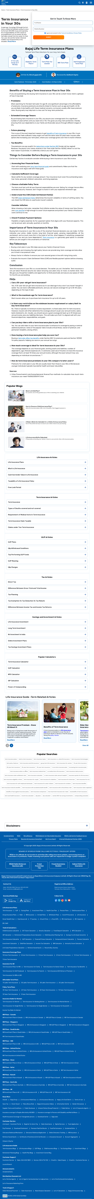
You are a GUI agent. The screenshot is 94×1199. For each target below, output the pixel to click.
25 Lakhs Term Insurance (66, 982)
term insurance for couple (31, 779)
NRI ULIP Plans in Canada (53, 1017)
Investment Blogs (80, 1148)
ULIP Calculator (27, 939)
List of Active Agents (9, 1179)
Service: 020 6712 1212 (41, 1160)
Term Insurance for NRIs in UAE (12, 975)
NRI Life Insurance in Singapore (36, 1025)
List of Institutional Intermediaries (62, 1179)
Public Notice (66, 1108)
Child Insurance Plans (78, 910)
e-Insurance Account (55, 1137)
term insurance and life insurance (29, 763)
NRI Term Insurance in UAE (66, 1044)
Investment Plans (37, 910)
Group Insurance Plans (9, 915)
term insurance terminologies (80, 759)
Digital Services (60, 1124)
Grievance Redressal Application (36, 1132)
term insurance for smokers (63, 783)
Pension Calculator (83, 939)
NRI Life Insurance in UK (29, 1092)
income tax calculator (28, 795)
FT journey (33, 919)
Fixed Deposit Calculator (61, 930)
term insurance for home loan (66, 779)
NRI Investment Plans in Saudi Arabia (14, 1032)
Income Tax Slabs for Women (12, 1010)
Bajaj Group (13, 1099)
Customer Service (8, 1160)
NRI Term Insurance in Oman (70, 1063)
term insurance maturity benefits (11, 787)
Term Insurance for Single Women (36, 1006)
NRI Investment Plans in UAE (11, 1044)
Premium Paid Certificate (39, 1128)
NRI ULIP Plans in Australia (56, 1085)
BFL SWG (5, 923)
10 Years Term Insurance (10, 994)
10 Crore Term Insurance (10, 955)
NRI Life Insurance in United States (40, 1051)
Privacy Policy (13, 839)
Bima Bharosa (28, 836)
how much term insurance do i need (58, 791)
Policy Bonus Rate (28, 1104)
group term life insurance (48, 763)
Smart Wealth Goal (8, 919)
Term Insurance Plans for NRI (12, 967)
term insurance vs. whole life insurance (59, 759)
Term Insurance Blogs (9, 1148)
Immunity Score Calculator (73, 943)
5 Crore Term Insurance (28, 955)
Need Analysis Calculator (43, 1191)
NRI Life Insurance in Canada (34, 1017)
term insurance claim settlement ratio (15, 775)
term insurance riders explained (82, 787)
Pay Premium (7, 1128)
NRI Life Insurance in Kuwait (33, 1077)
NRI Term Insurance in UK (62, 1092)
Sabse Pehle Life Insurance (78, 865)
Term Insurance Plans (12, 10)
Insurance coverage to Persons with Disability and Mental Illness (57, 1112)
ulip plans (38, 795)
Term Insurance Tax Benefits (76, 967)
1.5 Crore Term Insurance (81, 955)
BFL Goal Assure (67, 919)
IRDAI (18, 836)
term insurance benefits (79, 783)
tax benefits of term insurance (78, 791)
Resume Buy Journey (51, 948)
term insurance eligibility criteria (13, 779)
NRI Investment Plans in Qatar (12, 1070)
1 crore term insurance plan (59, 767)
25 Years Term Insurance (29, 990)
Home (3, 10)
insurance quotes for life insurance (78, 775)
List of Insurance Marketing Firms (13, 1183)
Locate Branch (7, 1164)
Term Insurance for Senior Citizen (53, 967)
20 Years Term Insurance (47, 990)
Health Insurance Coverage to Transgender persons (19, 1117)
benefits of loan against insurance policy (17, 791)
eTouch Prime (44, 919)
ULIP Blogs (38, 1148)
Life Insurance (81, 915)
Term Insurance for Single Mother (13, 1006)
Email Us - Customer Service (78, 1160)
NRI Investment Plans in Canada (12, 1017)
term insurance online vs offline (19, 771)
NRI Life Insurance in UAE (31, 1044)
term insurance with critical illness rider (60, 787)
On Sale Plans (41, 915)
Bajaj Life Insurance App (75, 1191)
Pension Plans (64, 910)
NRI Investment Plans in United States (15, 1051)
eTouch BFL (55, 919)
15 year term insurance (80, 763)
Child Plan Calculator (26, 943)
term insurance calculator (35, 775)
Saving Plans (25, 910)
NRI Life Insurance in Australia (35, 1085)
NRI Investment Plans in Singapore (13, 1025)
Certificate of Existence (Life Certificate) (33, 1137)
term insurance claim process (74, 771)
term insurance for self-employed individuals (19, 783)
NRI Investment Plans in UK (11, 1092)
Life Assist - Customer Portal (12, 1124)
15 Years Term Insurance (66, 990)
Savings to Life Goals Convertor (76, 935)
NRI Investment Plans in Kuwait (12, 1077)
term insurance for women (64, 763)
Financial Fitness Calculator (43, 939)
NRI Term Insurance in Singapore (79, 1025)
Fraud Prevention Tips (39, 866)
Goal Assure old (22, 919)
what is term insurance (25, 759)
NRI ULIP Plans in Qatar (51, 1070)
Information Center (63, 1104)
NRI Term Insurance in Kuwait (72, 1077)
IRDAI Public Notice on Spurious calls (17, 865)
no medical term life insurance (55, 771)
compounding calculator (81, 795)
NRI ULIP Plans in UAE (48, 1044)
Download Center (43, 1117)
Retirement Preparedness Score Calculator (28, 935)
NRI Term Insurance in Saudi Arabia (13, 1036)
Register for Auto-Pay (31, 1124)
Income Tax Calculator (43, 943)
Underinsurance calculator (11, 930)
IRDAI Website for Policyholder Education (48, 836)
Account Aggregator (71, 1137)
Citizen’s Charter (8, 1141)
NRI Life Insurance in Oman (33, 1063)
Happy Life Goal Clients (64, 1099)
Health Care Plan (52, 910)
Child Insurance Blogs (50, 1148)
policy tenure (54, 735)
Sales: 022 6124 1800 (24, 1160)
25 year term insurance (28, 767)
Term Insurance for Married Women (58, 1001)
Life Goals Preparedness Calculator (14, 948)
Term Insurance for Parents (35, 971)
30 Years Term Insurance (10, 990)
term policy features (12, 763)
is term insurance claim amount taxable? (55, 775)
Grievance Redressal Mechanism (13, 1132)
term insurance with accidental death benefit (34, 787)
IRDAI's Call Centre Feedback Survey (75, 836)
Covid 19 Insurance (68, 915)
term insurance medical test (38, 771)
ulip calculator (47, 795)
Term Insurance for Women (11, 1001)
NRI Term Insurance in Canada (73, 1017)
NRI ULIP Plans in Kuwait (52, 1077)
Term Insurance (7, 910)
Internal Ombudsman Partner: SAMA (70, 839)
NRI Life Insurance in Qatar (32, 1070)
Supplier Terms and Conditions (12, 1108)
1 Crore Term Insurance (10, 959)
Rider (21, 915)
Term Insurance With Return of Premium (60, 971)
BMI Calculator (57, 943)
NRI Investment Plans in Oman (12, 1063)
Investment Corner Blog (43, 1153)
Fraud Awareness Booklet (58, 865)
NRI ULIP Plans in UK (46, 1092)
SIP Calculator (7, 935)
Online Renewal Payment (10, 1191)
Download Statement (21, 1128)
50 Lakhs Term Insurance (29, 982)
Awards (5, 1099)
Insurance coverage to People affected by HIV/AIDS (19, 1112)
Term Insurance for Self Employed (13, 971)
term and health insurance (12, 795)
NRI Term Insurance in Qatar (69, 1070)
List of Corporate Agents (80, 1108)
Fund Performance (56, 1128)
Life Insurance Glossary (46, 1099)
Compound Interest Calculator (64, 939)
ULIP (16, 910)
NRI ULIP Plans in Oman (51, 1063)
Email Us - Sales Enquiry (58, 1160)
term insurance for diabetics (48, 779)
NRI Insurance (30, 915)
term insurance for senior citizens (43, 783)
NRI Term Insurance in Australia (76, 1085)
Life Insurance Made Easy (28, 1099)
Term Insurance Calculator (11, 939)
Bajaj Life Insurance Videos (45, 1104)
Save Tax (5, 1104)
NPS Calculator (76, 930)
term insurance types (40, 759)
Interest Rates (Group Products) (48, 1108)
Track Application (73, 1124)
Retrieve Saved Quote (34, 948)
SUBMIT (48, 37)
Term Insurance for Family (32, 967)
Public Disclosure (30, 1108)
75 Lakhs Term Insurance (10, 982)
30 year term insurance (43, 767)
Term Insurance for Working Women (34, 1001)
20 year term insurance (13, 767)
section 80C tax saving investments (63, 795)
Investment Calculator (10, 943)
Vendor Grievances (78, 1104)
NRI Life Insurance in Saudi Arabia (39, 1032)
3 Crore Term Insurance (45, 955)
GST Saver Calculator (29, 930)
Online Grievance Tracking (57, 1132)
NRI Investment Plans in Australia (13, 1085)
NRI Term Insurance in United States (14, 1055)
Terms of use (79, 1099)
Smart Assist (16, 1104)
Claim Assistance (46, 1124)
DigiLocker (55, 1117)
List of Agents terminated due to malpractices (34, 1179)
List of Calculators (59, 1191)
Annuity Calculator (44, 930)
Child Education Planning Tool (54, 935)
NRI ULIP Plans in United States (64, 1051)
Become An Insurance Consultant (31, 839)
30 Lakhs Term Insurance (48, 982)
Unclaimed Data (9, 836)
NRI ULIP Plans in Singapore (57, 1025)
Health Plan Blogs (27, 1153)
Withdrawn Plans (54, 915)
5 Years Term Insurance (28, 994)
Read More (11, 740)
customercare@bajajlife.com (15, 889)
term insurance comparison (38, 791)
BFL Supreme (79, 919)
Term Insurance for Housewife (59, 1006)
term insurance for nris (83, 779)
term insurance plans (11, 759)
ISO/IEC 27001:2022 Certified (14, 1195)
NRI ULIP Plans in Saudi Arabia (61, 1032)
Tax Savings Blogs (66, 1148)
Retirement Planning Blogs (11, 1153)
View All (85, 745)
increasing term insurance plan (77, 767)
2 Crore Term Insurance (63, 955)
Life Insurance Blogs (25, 1148)
